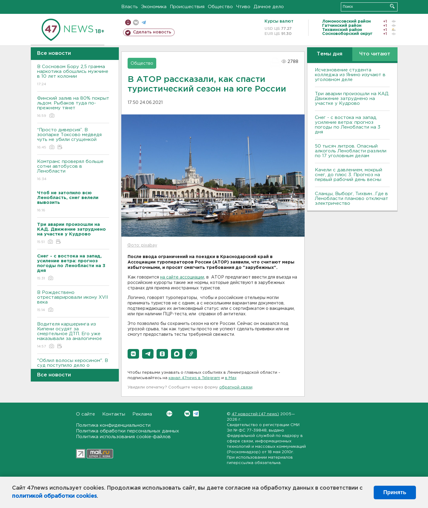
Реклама (142, 414)
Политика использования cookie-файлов (123, 437)
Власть (129, 7)
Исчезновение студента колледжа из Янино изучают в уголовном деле (350, 75)
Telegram (196, 413)
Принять (394, 492)
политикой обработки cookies (54, 496)
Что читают (374, 54)
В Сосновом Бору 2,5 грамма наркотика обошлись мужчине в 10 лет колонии (73, 76)
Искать (392, 6)
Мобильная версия (128, 22)
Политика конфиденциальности (113, 425)
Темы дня (329, 54)
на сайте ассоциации (182, 277)
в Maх (230, 378)
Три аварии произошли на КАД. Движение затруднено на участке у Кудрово (352, 98)
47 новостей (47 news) (255, 414)
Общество (220, 7)
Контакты (113, 414)
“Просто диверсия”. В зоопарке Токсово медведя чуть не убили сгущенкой (73, 139)
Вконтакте (169, 413)
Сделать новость (152, 32)
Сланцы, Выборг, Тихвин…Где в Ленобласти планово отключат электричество (351, 198)
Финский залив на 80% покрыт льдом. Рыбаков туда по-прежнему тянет (73, 107)
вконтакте (136, 22)
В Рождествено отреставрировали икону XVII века (73, 302)
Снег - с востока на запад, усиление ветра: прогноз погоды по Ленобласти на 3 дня (347, 125)
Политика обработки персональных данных (127, 431)
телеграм (144, 22)
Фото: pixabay (142, 245)
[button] (133, 354)
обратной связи (235, 387)
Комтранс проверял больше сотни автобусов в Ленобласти (73, 171)
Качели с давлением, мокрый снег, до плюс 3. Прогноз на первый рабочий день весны (348, 175)
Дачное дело (269, 7)
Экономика (153, 7)
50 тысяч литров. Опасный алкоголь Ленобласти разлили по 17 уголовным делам (350, 151)
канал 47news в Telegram (194, 378)
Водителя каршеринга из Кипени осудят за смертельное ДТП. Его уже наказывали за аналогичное (73, 335)
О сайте (85, 414)
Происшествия (187, 7)
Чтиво (243, 7)
